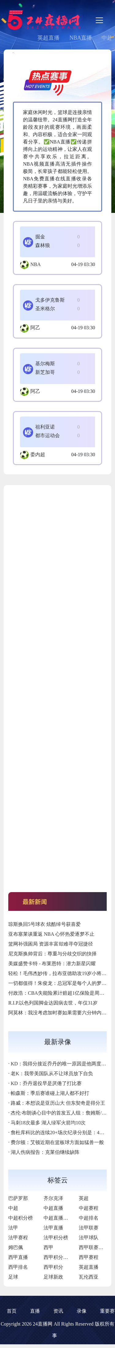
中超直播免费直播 (63, 1218)
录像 (81, 1311)
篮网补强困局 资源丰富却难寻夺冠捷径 (50, 943)
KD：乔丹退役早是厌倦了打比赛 (46, 1083)
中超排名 (88, 1218)
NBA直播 (80, 38)
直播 (35, 1311)
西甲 (48, 1247)
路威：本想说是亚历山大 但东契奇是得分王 (58, 1103)
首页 (12, 1311)
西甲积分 (53, 1267)
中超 (13, 1208)
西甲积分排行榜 (61, 1257)
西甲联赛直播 (93, 1247)
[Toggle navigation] (99, 20)
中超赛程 (88, 1208)
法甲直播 (53, 1227)
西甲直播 (18, 1257)
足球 (13, 1276)
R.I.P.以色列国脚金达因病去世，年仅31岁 (53, 1002)
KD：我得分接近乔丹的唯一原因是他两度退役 (61, 1063)
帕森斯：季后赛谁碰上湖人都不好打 (50, 1093)
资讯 (58, 1311)
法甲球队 (88, 1237)
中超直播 (53, 1208)
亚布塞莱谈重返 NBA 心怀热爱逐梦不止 (51, 934)
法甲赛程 (18, 1237)
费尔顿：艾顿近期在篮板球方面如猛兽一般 (57, 1142)
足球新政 (53, 1276)
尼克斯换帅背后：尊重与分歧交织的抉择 (52, 953)
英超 (84, 1198)
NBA (35, 264)
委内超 (37, 454)
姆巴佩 (15, 1247)
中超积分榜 (20, 1218)
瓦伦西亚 (88, 1276)
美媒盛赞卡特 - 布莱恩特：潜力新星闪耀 (52, 963)
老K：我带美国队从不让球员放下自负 (52, 1073)
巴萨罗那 (18, 1198)
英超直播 (48, 38)
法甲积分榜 (56, 1237)
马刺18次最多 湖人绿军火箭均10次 (48, 1122)
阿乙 (35, 327)
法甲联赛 (88, 1227)
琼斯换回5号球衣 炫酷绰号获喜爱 (44, 924)
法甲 (13, 1227)
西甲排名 (18, 1267)
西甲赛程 (88, 1257)
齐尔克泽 (53, 1198)
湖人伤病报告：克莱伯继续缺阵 (45, 1152)
